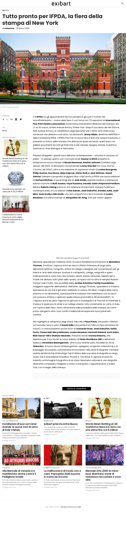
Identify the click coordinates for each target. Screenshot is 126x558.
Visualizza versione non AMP (70, 503)
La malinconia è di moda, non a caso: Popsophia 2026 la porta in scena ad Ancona (62, 473)
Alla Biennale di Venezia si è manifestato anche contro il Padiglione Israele (18, 473)
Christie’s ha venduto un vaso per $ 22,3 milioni (15, 187)
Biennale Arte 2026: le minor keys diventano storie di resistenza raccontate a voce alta (104, 473)
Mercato (5, 10)
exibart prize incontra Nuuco (60, 423)
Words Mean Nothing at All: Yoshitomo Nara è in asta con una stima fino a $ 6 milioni (15, 161)
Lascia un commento (76, 388)
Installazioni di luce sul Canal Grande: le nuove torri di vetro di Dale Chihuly (20, 426)
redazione (9, 28)
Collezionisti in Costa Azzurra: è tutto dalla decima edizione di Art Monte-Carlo (15, 213)
